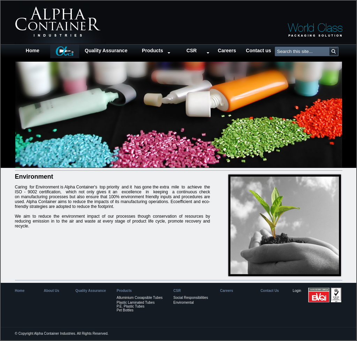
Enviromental (183, 302)
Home (32, 50)
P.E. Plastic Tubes (130, 306)
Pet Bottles (124, 310)
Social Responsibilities (190, 298)
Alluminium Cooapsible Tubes (139, 298)
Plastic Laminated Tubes (135, 302)
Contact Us (269, 291)
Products (152, 50)
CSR (192, 50)
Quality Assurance (106, 50)
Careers (227, 50)
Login (297, 291)
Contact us (258, 50)
